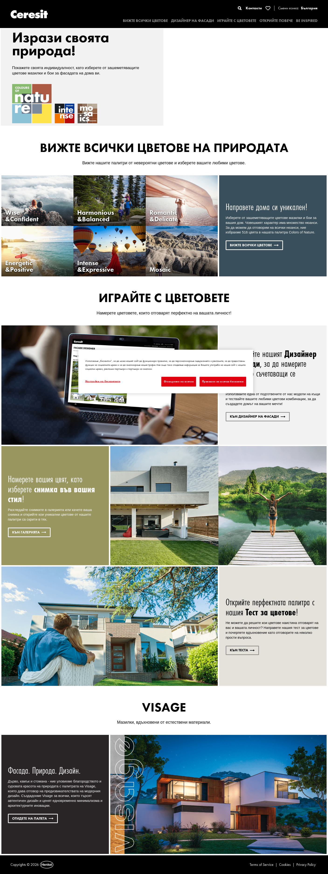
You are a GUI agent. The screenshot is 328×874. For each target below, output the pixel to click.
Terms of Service (261, 864)
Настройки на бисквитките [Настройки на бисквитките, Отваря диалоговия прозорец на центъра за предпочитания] (103, 381)
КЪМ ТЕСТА (242, 650)
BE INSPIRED (307, 20)
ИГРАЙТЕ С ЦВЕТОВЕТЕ (236, 20)
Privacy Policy (306, 864)
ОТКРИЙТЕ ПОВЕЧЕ (276, 20)
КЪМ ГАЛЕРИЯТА (29, 532)
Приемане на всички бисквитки (223, 381)
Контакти (254, 8)
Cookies (285, 864)
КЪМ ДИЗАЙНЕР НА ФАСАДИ (257, 416)
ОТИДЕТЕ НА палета (32, 818)
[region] (165, 371)
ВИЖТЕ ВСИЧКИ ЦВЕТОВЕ (145, 20)
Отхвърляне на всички (178, 381)
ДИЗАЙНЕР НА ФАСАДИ (192, 20)
